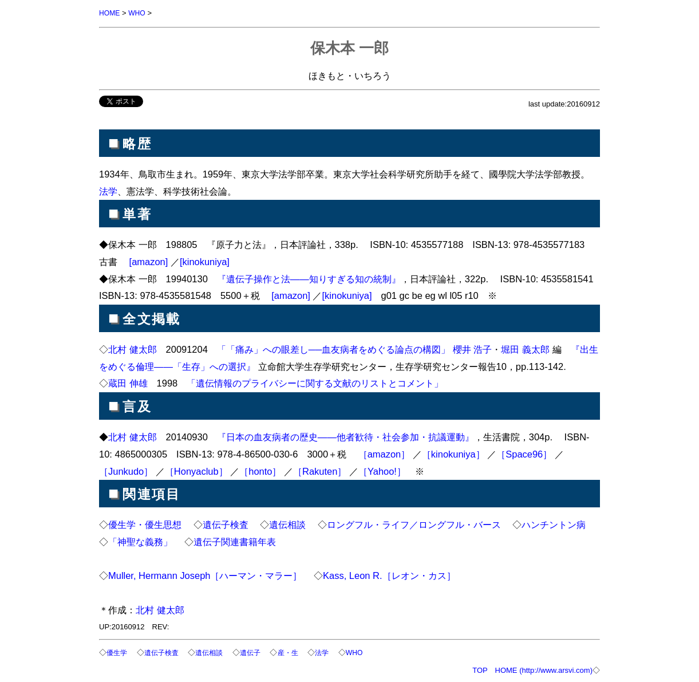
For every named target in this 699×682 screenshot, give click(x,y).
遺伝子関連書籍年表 (234, 541)
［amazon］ (384, 453)
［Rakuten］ (319, 471)
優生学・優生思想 (144, 524)
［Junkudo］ (126, 471)
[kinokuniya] (205, 261)
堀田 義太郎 (525, 349)
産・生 (297, 652)
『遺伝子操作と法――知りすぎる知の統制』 (309, 278)
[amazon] (148, 261)
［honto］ (260, 471)
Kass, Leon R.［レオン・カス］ (389, 575)
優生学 (117, 652)
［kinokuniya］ (453, 453)
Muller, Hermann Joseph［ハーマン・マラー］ (205, 575)
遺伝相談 (287, 524)
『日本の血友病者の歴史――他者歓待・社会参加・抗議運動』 (345, 436)
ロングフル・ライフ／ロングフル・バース (414, 524)
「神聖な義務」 (140, 541)
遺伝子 (258, 652)
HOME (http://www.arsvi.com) (544, 669)
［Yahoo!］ (382, 471)
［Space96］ (524, 453)
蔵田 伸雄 (128, 382)
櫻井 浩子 (472, 349)
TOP (479, 669)
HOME (110, 13)
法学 (108, 191)
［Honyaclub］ (196, 471)
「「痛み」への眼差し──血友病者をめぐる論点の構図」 (333, 349)
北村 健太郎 (132, 349)
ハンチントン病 (554, 524)
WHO (139, 13)
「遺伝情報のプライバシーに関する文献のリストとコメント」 (315, 382)
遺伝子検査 (225, 524)
